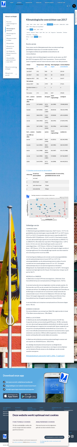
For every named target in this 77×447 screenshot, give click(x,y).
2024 (34, 24)
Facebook (66, 414)
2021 (45, 24)
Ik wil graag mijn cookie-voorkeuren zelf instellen (50, 441)
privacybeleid (33, 442)
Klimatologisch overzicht (10, 29)
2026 (28, 24)
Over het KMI (61, 2)
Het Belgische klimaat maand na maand (11, 53)
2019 (38, 29)
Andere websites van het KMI (31, 409)
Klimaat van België (10, 16)
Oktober (65, 32)
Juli (49, 32)
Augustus (53, 32)
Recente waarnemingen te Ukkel (11, 23)
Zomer (36, 36)
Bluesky (66, 417)
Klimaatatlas (10, 43)
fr (69, 6)
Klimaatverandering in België (11, 68)
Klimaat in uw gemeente (10, 47)
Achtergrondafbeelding (76, 17)
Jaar (27, 39)
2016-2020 (50, 24)
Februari (33, 32)
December (35, 34)
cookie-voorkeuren (18, 442)
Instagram (66, 412)
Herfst (40, 36)
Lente (32, 36)
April (41, 32)
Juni (47, 32)
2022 (41, 24)
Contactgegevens (68, 410)
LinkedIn (66, 415)
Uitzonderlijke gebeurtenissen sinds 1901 (11, 60)
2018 (34, 29)
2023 (38, 24)
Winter (28, 36)
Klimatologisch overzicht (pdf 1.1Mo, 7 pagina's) (45, 356)
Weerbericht (6, 411)
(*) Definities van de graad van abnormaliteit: (39, 170)
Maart (37, 32)
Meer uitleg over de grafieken (36, 26)
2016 (28, 29)
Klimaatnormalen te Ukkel (11, 39)
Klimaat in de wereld (9, 74)
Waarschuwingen (7, 415)
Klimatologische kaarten (11, 34)
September (59, 32)
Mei (44, 32)
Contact (67, 407)
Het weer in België (7, 408)
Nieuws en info (49, 2)
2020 (41, 29)
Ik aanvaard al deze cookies (54, 437)
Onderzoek (28, 2)
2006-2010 (62, 24)
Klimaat (19, 2)
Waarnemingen (6, 413)
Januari (28, 32)
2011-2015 (56, 24)
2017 (31, 29)
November (29, 34)
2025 (31, 24)
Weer (11, 2)
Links (41, 407)
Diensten (38, 2)
